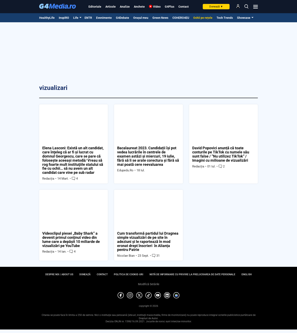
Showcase (243, 17)
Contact (183, 6)
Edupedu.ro (125, 170)
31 (156, 256)
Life (75, 17)
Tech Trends (225, 17)
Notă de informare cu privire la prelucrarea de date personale (192, 274)
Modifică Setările (148, 284)
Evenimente (104, 17)
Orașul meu (140, 17)
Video (157, 6)
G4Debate (122, 17)
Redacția (48, 178)
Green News (160, 17)
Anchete (139, 6)
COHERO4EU (180, 17)
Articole (110, 6)
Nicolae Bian (126, 256)
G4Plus (169, 6)
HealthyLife (47, 17)
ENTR (88, 17)
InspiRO (64, 17)
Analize (125, 6)
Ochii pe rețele (202, 17)
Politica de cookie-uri (128, 274)
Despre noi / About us (59, 274)
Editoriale (94, 6)
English (247, 274)
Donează (216, 6)
